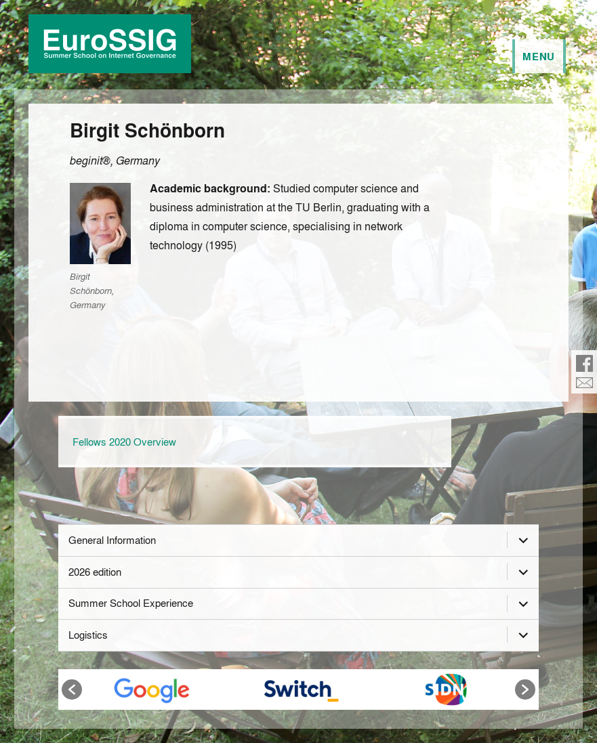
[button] (72, 689)
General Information (112, 539)
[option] (152, 689)
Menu (538, 56)
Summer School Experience (130, 602)
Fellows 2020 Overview (124, 441)
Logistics (88, 634)
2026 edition (94, 571)
